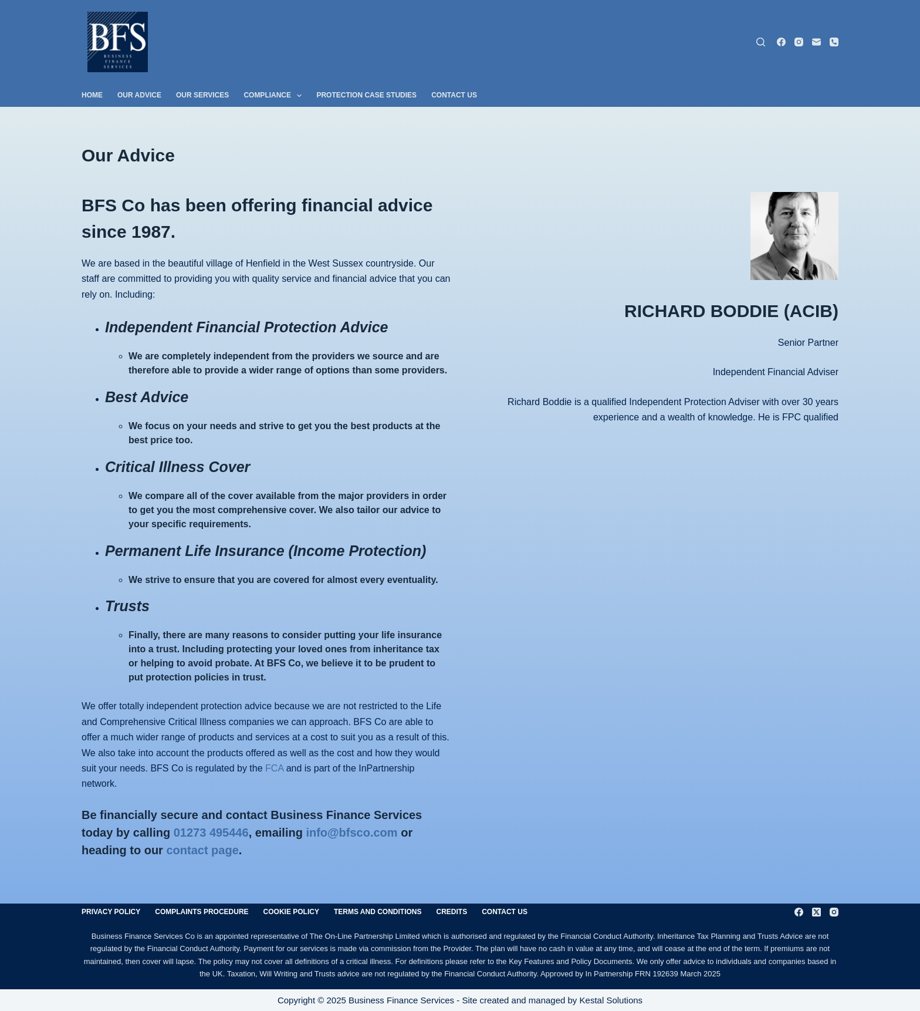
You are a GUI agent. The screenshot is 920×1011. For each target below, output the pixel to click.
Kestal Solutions (611, 1000)
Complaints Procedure (201, 912)
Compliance (274, 96)
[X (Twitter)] (816, 912)
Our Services (202, 95)
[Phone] (834, 42)
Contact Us (454, 95)
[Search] (760, 42)
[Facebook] (781, 42)
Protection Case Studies (366, 95)
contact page (202, 850)
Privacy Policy (111, 912)
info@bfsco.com (351, 832)
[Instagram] (798, 42)
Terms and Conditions (378, 912)
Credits (452, 912)
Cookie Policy (291, 912)
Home (92, 95)
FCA (274, 768)
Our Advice (139, 95)
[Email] (816, 42)
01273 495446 (211, 832)
